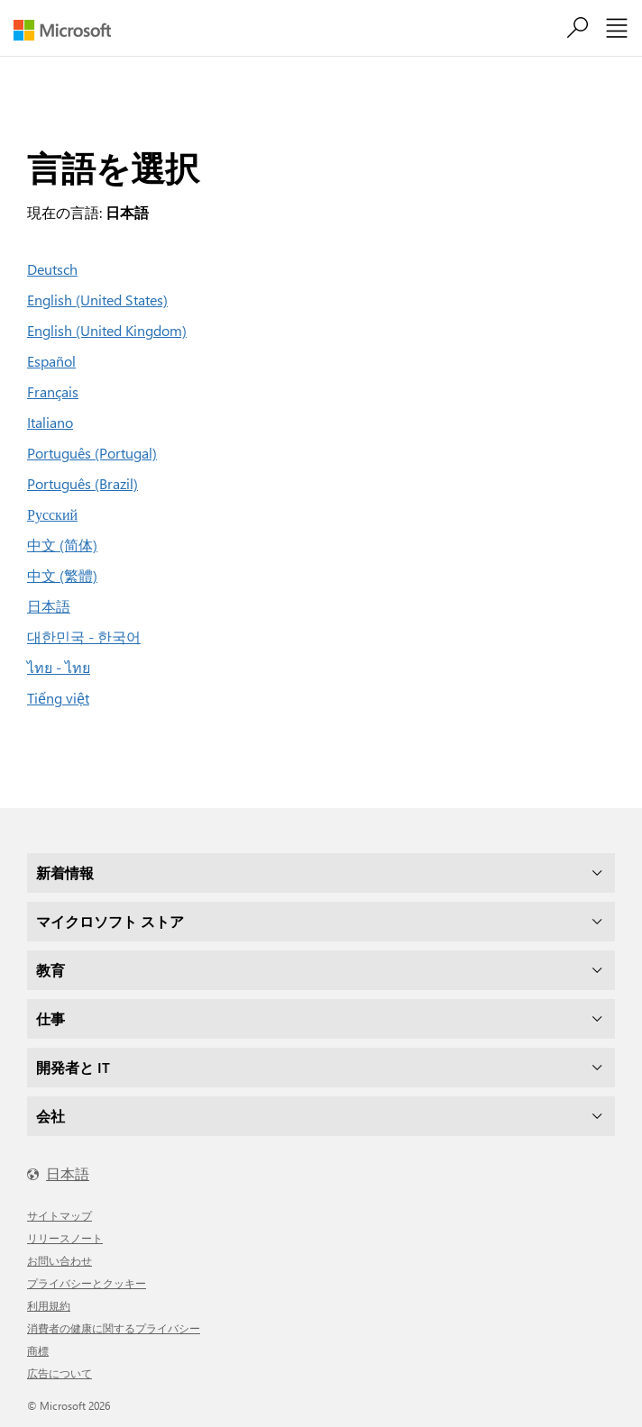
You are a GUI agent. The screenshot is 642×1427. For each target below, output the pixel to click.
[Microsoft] (69, 30)
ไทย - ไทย (58, 667)
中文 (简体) (62, 544)
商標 (38, 1350)
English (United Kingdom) (107, 330)
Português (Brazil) (82, 483)
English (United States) (97, 299)
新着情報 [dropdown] (65, 872)
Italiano (50, 422)
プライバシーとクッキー (86, 1283)
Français (52, 391)
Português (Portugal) (92, 452)
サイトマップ (59, 1215)
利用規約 (48, 1305)
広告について (59, 1373)
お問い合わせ (59, 1260)
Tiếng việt (58, 697)
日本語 (48, 605)
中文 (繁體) (62, 575)
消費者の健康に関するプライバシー (113, 1328)
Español (51, 360)
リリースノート (65, 1238)
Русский (52, 513)
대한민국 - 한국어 (84, 636)
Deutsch (52, 268)
